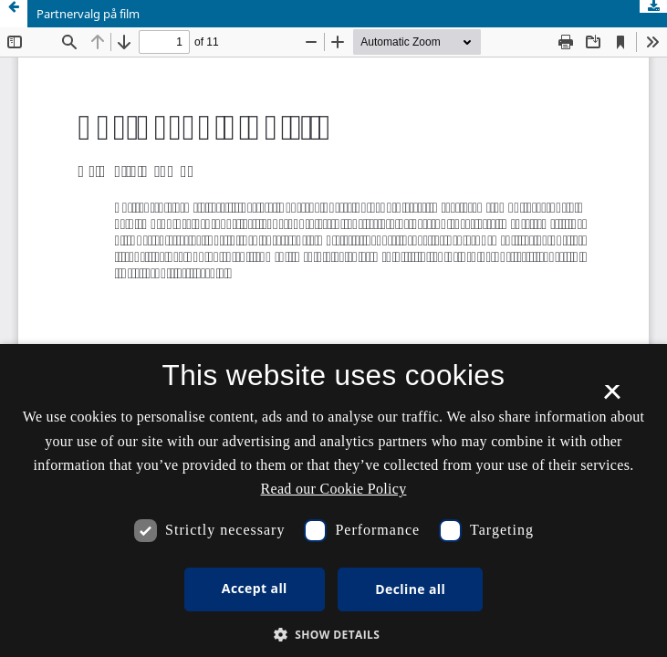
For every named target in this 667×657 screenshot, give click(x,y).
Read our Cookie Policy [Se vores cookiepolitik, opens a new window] (334, 488)
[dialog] (333, 500)
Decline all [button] (410, 589)
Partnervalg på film (88, 13)
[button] (333, 634)
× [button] (611, 398)
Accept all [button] (254, 588)
